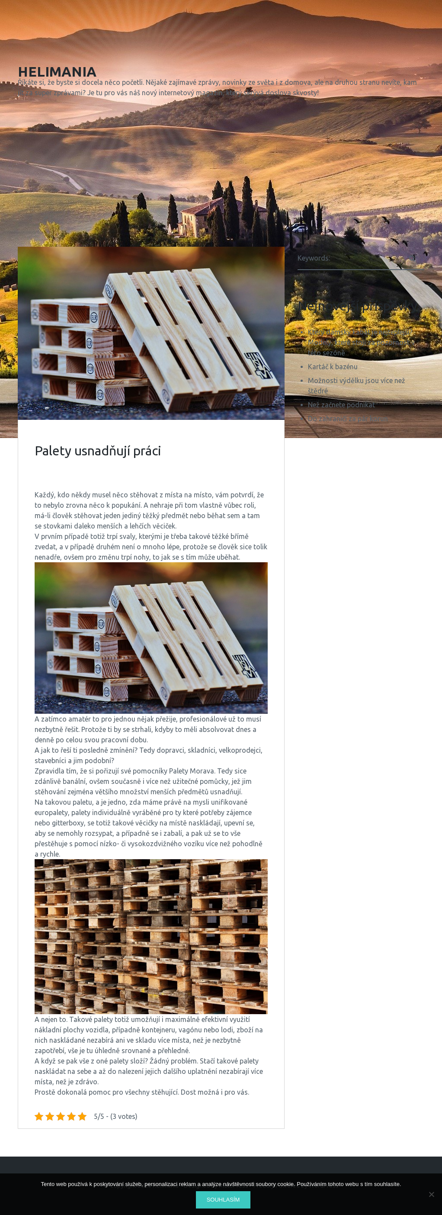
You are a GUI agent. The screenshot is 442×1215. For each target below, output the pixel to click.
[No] (431, 1194)
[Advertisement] (221, 174)
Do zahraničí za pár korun (348, 418)
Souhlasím (223, 1199)
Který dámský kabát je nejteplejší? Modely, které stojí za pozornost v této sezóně (361, 342)
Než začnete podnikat (341, 405)
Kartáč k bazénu (333, 367)
